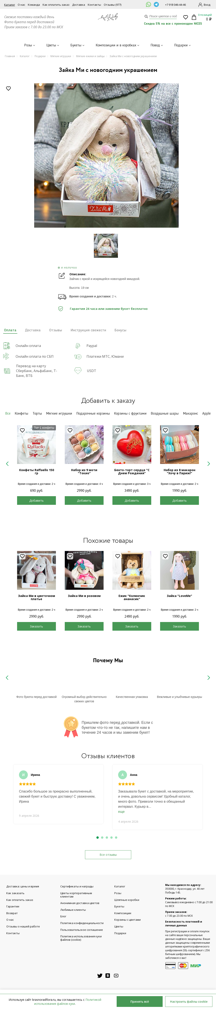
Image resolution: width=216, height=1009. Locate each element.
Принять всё (139, 1002)
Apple (206, 413)
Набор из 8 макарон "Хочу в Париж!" (179, 471)
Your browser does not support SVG (36, 682)
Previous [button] (7, 464)
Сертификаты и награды (76, 886)
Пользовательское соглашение (81, 930)
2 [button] (102, 837)
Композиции (122, 913)
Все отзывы (108, 855)
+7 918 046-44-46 (175, 5)
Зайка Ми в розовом (84, 596)
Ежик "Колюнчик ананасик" (132, 597)
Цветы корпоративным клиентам (76, 895)
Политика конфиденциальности (82, 923)
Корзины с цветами (127, 920)
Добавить (36, 500)
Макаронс (190, 413)
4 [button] (111, 837)
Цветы (51, 45)
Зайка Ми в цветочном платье (36, 597)
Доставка (78, 5)
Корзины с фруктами (130, 413)
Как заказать (15, 893)
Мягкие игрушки (59, 413)
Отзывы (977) (112, 5)
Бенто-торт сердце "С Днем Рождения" (132, 471)
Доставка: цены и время (22, 886)
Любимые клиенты (73, 910)
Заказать (36, 626)
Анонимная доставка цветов (79, 903)
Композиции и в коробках (116, 45)
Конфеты (21, 413)
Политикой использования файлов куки (67, 1002)
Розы (28, 45)
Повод (155, 45)
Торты (37, 413)
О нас (21, 5)
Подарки (181, 45)
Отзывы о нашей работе (23, 926)
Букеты (75, 45)
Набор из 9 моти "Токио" (84, 471)
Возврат (12, 913)
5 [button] (116, 837)
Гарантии (12, 906)
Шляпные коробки (126, 900)
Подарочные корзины (93, 413)
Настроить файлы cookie (189, 1002)
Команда (34, 5)
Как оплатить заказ (56, 5)
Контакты (94, 5)
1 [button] (97, 837)
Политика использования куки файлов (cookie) (81, 938)
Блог (63, 916)
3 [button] (107, 837)
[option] (106, 157)
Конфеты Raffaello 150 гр (36, 471)
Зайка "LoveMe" (179, 596)
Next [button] (208, 464)
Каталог (9, 5)
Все (8, 413)
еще (121, 811)
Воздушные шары (165, 413)
